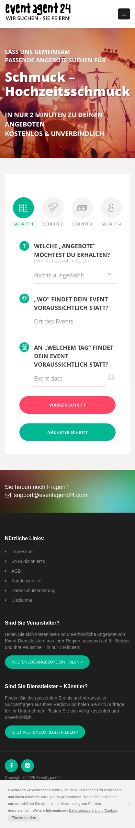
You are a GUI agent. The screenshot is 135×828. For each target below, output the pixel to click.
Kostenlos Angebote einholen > (47, 662)
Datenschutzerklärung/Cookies (93, 810)
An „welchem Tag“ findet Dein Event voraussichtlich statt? (66, 355)
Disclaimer (21, 600)
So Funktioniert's (28, 561)
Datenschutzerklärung (33, 590)
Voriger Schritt (67, 405)
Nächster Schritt (67, 432)
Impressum (22, 551)
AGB (16, 571)
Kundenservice (26, 580)
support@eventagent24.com (50, 495)
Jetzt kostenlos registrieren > (45, 732)
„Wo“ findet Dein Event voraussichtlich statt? (63, 302)
